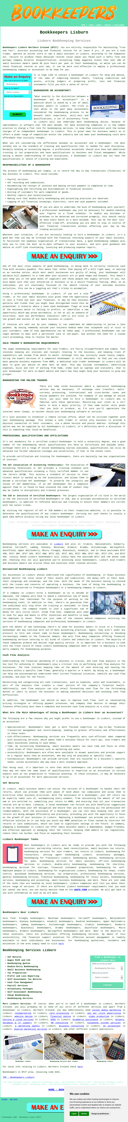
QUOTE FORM (80, 890)
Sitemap (4, 1099)
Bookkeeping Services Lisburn (29, 950)
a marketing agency (27, 1026)
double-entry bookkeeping (70, 864)
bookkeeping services (85, 934)
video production (99, 1016)
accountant (78, 149)
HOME (83, 25)
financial (34, 937)
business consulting (71, 1026)
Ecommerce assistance (85, 1019)
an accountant (112, 1026)
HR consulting (59, 1023)
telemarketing (23, 1013)
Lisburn (58, 544)
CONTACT (107, 25)
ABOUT (98, 25)
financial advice (60, 1016)
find (12, 918)
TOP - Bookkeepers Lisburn (18, 1077)
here (61, 944)
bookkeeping (82, 940)
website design (23, 1016)
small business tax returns (107, 848)
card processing (59, 1013)
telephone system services (104, 1023)
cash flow (119, 674)
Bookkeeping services (16, 544)
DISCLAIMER (119, 25)
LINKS (90, 25)
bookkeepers (46, 557)
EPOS (53, 1019)
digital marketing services (30, 1029)
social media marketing (106, 1010)
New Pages (14, 1099)
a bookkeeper (76, 75)
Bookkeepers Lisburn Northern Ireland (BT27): (31, 47)
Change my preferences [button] (100, 1114)
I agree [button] (74, 1114)
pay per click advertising (104, 1013)
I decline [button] (84, 1114)
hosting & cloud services (18, 1019)
